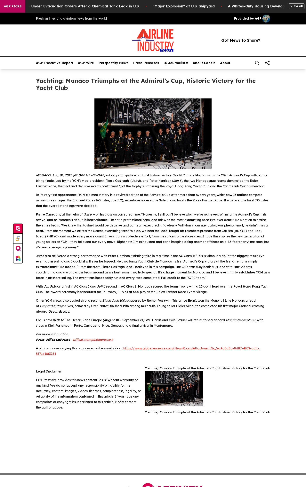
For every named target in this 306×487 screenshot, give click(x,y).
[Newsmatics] (17, 258)
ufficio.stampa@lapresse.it (93, 340)
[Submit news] (17, 229)
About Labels (204, 63)
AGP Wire (86, 63)
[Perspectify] (17, 238)
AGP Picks (12, 6)
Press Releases (146, 63)
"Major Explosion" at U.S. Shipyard (188, 6)
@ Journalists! (176, 63)
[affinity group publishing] (17, 248)
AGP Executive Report (54, 63)
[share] (267, 63)
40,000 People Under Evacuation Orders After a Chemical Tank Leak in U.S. (76, 6)
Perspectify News (113, 63)
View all (296, 6)
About (225, 63)
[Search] (257, 62)
